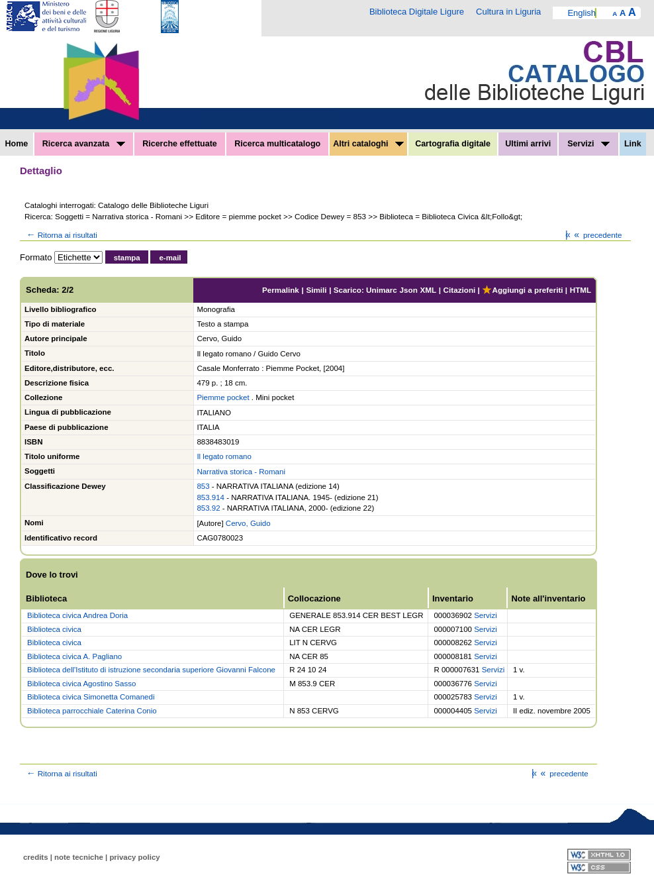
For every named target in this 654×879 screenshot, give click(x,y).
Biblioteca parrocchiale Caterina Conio (92, 711)
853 (203, 486)
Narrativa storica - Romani (241, 472)
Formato (36, 257)
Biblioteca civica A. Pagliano (74, 656)
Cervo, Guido (248, 523)
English (581, 13)
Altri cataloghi (368, 143)
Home (16, 143)
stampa (127, 258)
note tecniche (78, 857)
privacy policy (134, 857)
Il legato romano (224, 456)
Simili (316, 289)
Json (409, 289)
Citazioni (460, 289)
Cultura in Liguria (508, 12)
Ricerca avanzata (83, 143)
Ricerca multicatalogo (277, 143)
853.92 (208, 508)
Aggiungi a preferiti (522, 289)
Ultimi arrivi (528, 143)
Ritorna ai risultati (60, 235)
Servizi (588, 143)
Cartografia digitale (452, 143)
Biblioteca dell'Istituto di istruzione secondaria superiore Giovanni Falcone (151, 670)
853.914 (210, 497)
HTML (580, 289)
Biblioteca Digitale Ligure (416, 12)
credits (35, 857)
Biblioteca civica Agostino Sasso (81, 684)
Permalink (280, 289)
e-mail (170, 258)
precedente (597, 235)
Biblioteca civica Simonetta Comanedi (90, 697)
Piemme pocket (223, 397)
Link (632, 143)
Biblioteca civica (54, 629)
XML (428, 289)
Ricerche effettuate (179, 143)
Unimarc (381, 289)
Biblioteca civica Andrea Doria (77, 615)
